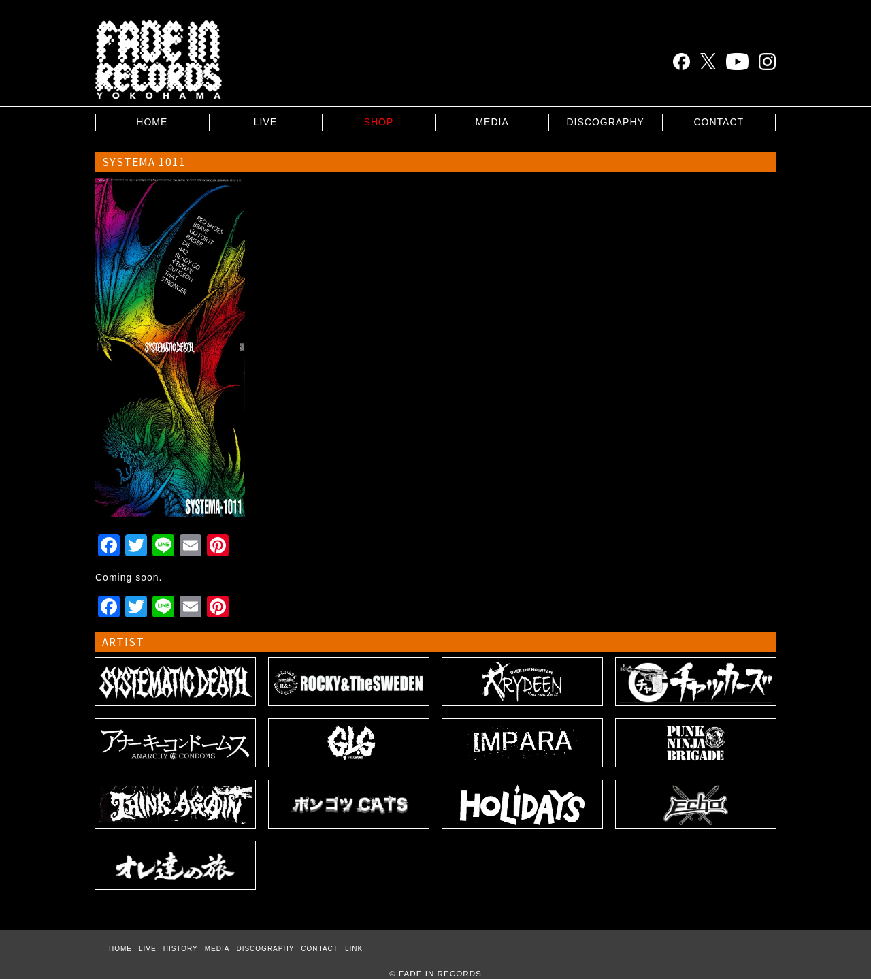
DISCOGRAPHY (605, 121)
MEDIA (491, 121)
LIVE (265, 121)
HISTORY (180, 948)
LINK (354, 948)
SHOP (379, 121)
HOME (151, 121)
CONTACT (718, 121)
